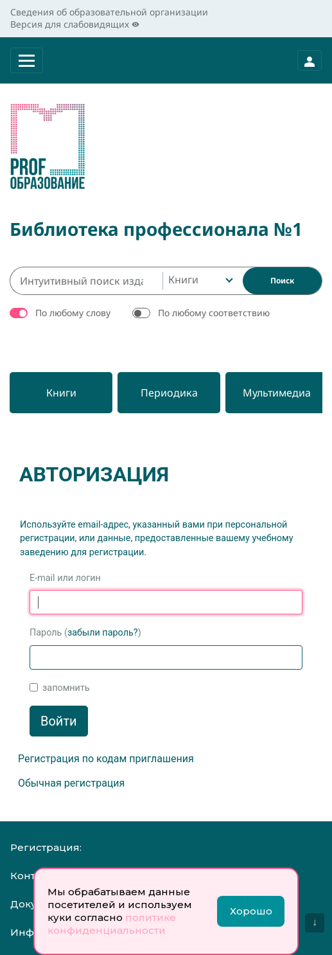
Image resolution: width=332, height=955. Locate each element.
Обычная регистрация (71, 783)
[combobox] (199, 281)
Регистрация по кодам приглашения (106, 759)
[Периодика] (169, 392)
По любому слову (72, 313)
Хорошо (251, 911)
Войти (58, 721)
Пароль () (85, 632)
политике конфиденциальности (112, 923)
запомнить (66, 688)
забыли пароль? (102, 632)
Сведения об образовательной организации (109, 12)
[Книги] (61, 392)
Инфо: (26, 932)
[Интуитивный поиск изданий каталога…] (86, 281)
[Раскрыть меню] (26, 60)
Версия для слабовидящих (74, 24)
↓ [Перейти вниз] (314, 922)
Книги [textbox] (183, 279)
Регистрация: (46, 847)
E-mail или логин (65, 578)
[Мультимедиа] (276, 392)
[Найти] (282, 280)
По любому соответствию (214, 313)
